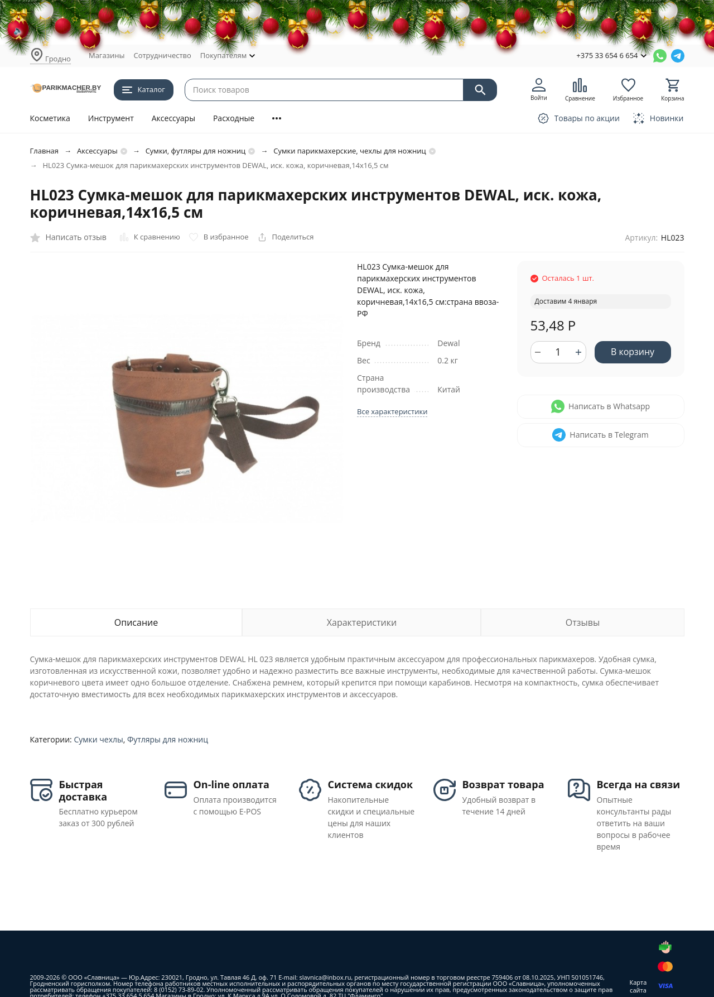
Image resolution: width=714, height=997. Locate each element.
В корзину (632, 352)
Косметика (50, 118)
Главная (44, 151)
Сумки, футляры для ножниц (196, 151)
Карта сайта (638, 986)
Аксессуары (173, 118)
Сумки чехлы (98, 739)
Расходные (233, 118)
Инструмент (111, 118)
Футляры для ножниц (167, 739)
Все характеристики (392, 411)
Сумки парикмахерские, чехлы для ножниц (349, 151)
